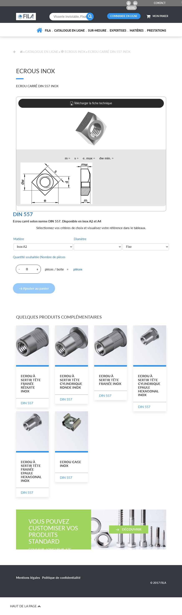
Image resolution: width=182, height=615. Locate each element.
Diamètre (80, 239)
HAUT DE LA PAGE (25, 606)
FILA (48, 30)
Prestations (156, 30)
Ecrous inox (73, 51)
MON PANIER (157, 16)
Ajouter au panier (34, 288)
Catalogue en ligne (69, 30)
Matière (18, 239)
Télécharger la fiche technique (91, 103)
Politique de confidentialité (61, 577)
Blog (131, 8)
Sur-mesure (97, 30)
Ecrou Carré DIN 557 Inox (109, 51)
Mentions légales (28, 577)
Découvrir (128, 529)
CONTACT (160, 3)
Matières (137, 30)
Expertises (118, 30)
